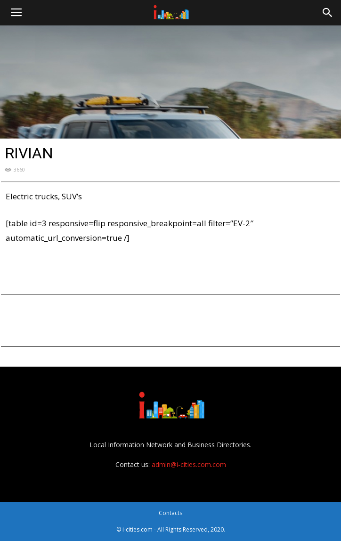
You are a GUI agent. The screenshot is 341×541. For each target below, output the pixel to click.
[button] (328, 12)
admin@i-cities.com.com (189, 464)
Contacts (170, 513)
